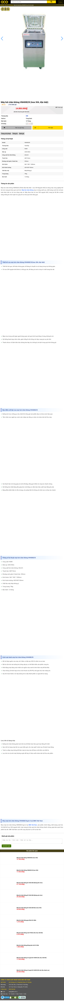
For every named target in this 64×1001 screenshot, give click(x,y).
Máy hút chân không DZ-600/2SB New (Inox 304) (29, 908)
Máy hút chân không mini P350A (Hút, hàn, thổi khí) (30, 933)
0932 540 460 (12, 990)
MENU (60, 2)
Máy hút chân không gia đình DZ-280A (26, 921)
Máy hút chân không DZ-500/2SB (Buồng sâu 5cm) (29, 896)
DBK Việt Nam (33, 825)
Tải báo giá (59, 107)
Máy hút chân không (9, 5)
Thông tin (15, 133)
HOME (2, 5)
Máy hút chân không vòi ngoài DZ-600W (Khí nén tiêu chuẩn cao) (33, 971)
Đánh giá (21, 133)
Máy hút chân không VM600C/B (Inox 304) (27, 871)
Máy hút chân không (27, 190)
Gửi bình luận (6, 846)
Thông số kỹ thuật (6, 133)
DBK (27, 116)
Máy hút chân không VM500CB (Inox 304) (27, 858)
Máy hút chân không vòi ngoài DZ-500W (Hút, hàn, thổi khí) (32, 958)
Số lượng (3, 123)
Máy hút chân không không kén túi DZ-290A (28, 946)
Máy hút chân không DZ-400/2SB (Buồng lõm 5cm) (30, 883)
